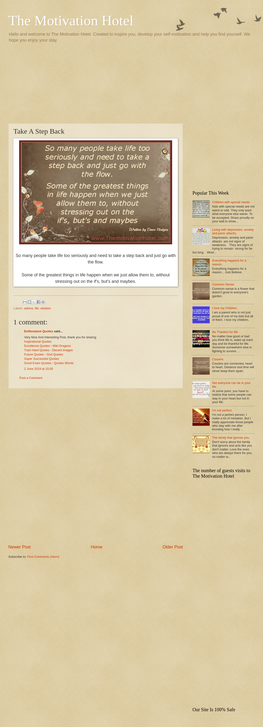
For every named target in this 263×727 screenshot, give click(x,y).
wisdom (45, 308)
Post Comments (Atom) (43, 556)
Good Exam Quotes (37, 363)
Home (96, 547)
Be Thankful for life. (225, 332)
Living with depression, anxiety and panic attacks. (233, 231)
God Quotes (55, 354)
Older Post (173, 547)
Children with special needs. (231, 202)
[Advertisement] (131, 82)
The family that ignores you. (231, 437)
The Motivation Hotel (70, 20)
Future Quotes (34, 354)
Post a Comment (30, 378)
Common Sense (223, 284)
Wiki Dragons (62, 346)
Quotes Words (64, 363)
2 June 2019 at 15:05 (38, 369)
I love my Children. (225, 308)
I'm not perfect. (222, 410)
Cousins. (218, 359)
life (36, 308)
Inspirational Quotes (38, 341)
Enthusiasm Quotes (38, 331)
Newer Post (19, 547)
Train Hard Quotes (36, 350)
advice (28, 308)
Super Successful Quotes (41, 359)
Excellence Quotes (37, 346)
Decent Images (62, 350)
